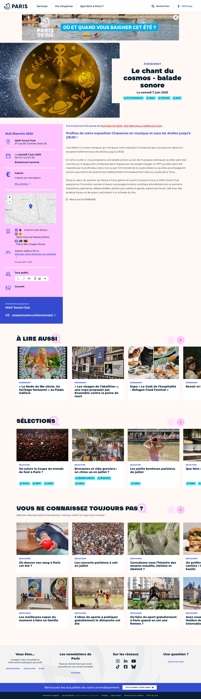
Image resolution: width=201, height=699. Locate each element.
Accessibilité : (80, 695)
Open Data (116, 695)
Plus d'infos (21, 184)
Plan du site (152, 695)
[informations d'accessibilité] (32, 278)
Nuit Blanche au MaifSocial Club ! (143, 125)
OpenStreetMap (45, 224)
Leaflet (30, 224)
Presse (105, 695)
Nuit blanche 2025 (111, 125)
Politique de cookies (134, 695)
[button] (30, 206)
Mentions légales (51, 695)
